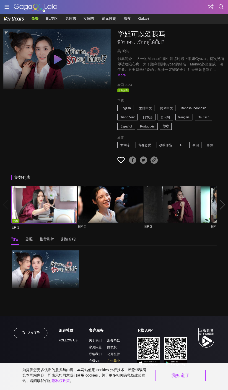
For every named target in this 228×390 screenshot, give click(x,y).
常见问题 (95, 347)
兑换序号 (30, 333)
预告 (15, 239)
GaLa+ (143, 19)
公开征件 (113, 354)
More (121, 75)
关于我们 (95, 340)
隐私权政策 (61, 381)
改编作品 (165, 145)
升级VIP (95, 361)
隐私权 (112, 347)
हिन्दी (166, 126)
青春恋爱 (144, 145)
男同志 (70, 19)
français (183, 117)
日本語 (148, 117)
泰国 (195, 145)
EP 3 (148, 227)
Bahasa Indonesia (193, 108)
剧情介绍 (68, 239)
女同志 (88, 19)
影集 (210, 145)
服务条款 (113, 340)
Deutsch (203, 117)
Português (147, 126)
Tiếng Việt (127, 117)
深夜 (127, 19)
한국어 (165, 117)
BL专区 (52, 19)
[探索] (210, 7)
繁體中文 (145, 108)
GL (182, 145)
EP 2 (82, 227)
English (125, 108)
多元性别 (109, 19)
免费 (35, 19)
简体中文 (166, 108)
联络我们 (95, 354)
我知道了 (180, 375)
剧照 (29, 239)
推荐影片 (47, 239)
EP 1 (15, 227)
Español (126, 126)
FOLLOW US (68, 340)
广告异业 (113, 361)
